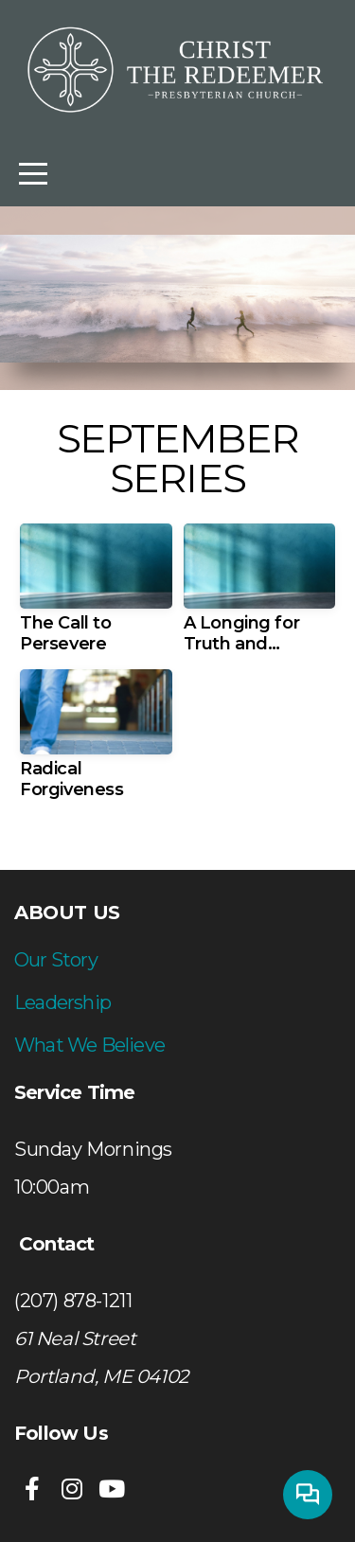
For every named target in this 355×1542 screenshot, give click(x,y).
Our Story (56, 959)
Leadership (62, 1002)
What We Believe (89, 1045)
